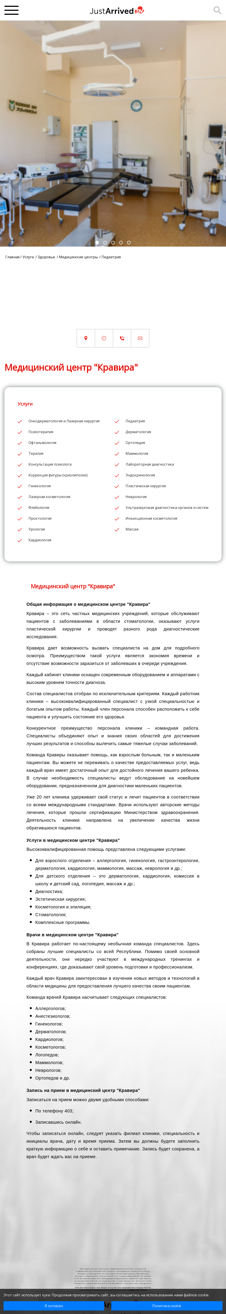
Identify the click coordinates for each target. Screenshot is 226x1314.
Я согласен (54, 1305)
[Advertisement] (113, 298)
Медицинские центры (78, 257)
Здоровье (47, 257)
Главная (12, 257)
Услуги (29, 257)
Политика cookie (166, 1305)
